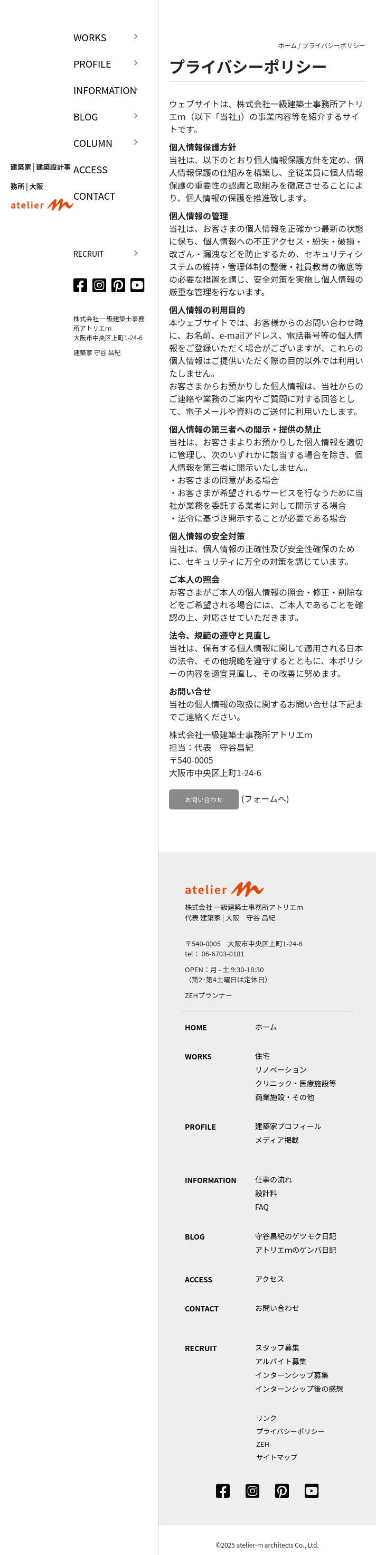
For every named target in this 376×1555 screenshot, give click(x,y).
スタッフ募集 (277, 1347)
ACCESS (90, 169)
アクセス (269, 1278)
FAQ (262, 1207)
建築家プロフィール (288, 1126)
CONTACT (94, 195)
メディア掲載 (277, 1139)
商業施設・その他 (284, 1097)
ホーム (287, 45)
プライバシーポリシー (290, 1431)
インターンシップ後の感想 (299, 1388)
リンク (266, 1418)
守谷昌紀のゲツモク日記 (295, 1236)
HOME (196, 1027)
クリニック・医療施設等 (295, 1083)
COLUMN (92, 143)
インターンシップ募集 (291, 1375)
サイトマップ (276, 1457)
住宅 (262, 1055)
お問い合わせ (204, 799)
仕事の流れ (273, 1179)
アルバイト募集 (281, 1361)
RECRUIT (88, 253)
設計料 (266, 1193)
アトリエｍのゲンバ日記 (295, 1249)
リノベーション (281, 1069)
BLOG (85, 116)
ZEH (262, 1444)
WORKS (90, 37)
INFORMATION (105, 90)
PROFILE (92, 63)
